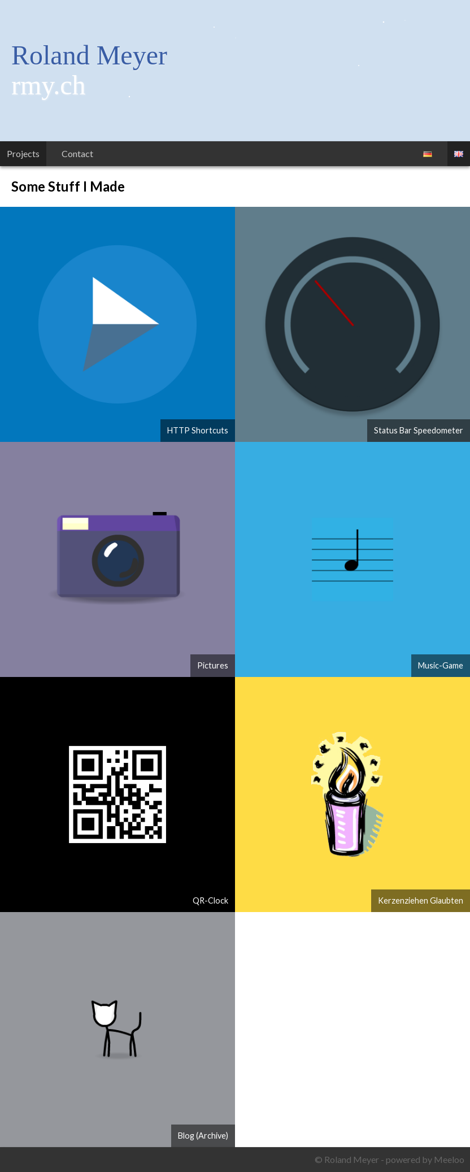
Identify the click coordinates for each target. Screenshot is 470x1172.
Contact (77, 153)
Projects (23, 153)
